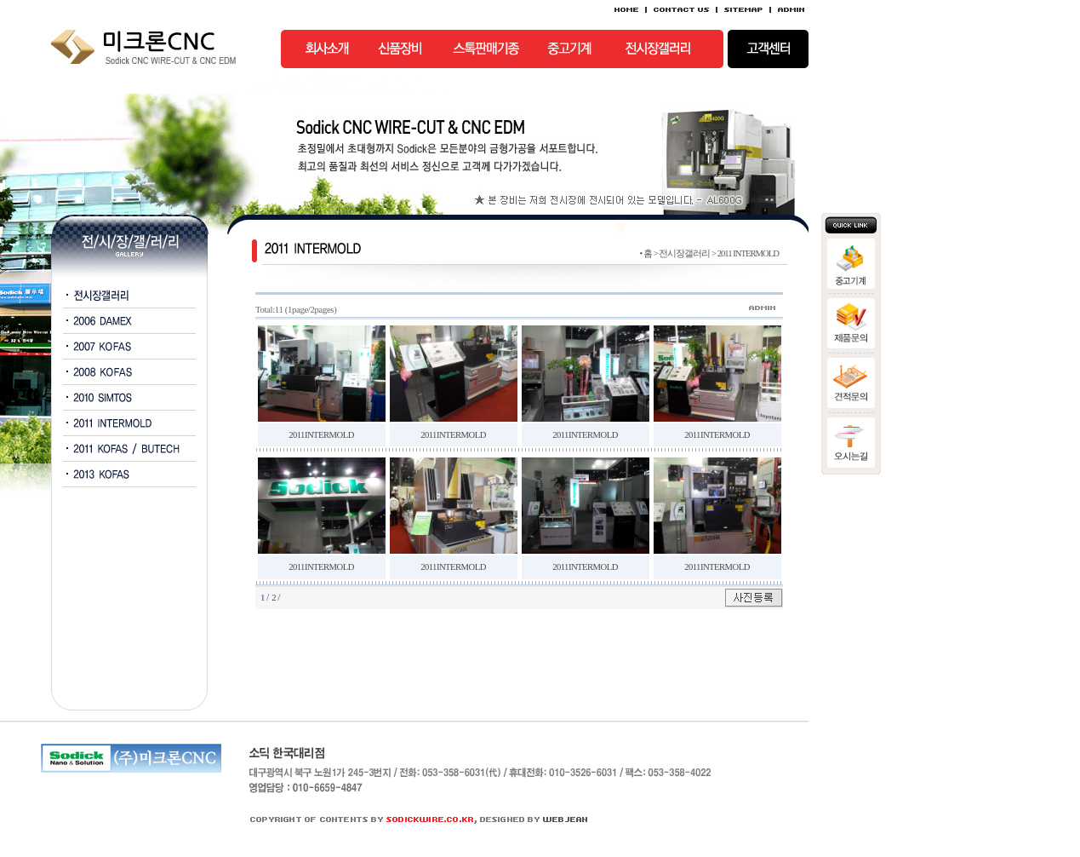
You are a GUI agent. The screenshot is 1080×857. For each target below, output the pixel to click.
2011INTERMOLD (321, 435)
